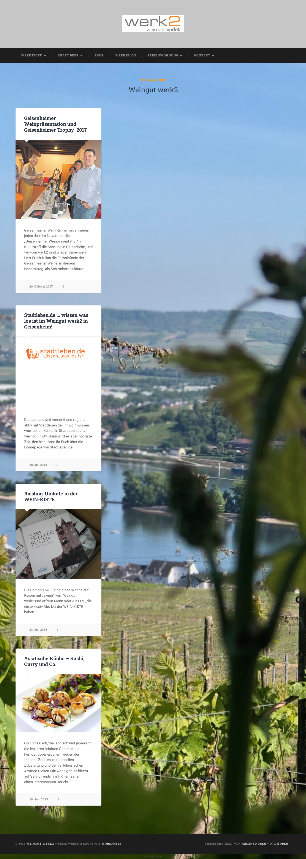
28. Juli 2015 (38, 465)
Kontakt (202, 55)
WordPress (111, 843)
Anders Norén (254, 843)
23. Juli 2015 (38, 630)
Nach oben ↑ (280, 843)
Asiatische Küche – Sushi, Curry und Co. (54, 661)
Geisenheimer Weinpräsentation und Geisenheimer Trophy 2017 (55, 124)
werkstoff (31, 55)
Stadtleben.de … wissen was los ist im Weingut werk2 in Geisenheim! (56, 321)
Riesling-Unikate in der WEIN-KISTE (51, 496)
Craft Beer (68, 55)
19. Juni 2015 (38, 799)
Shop (99, 55)
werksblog (125, 55)
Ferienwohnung (163, 55)
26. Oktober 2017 (41, 286)
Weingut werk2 (40, 843)
